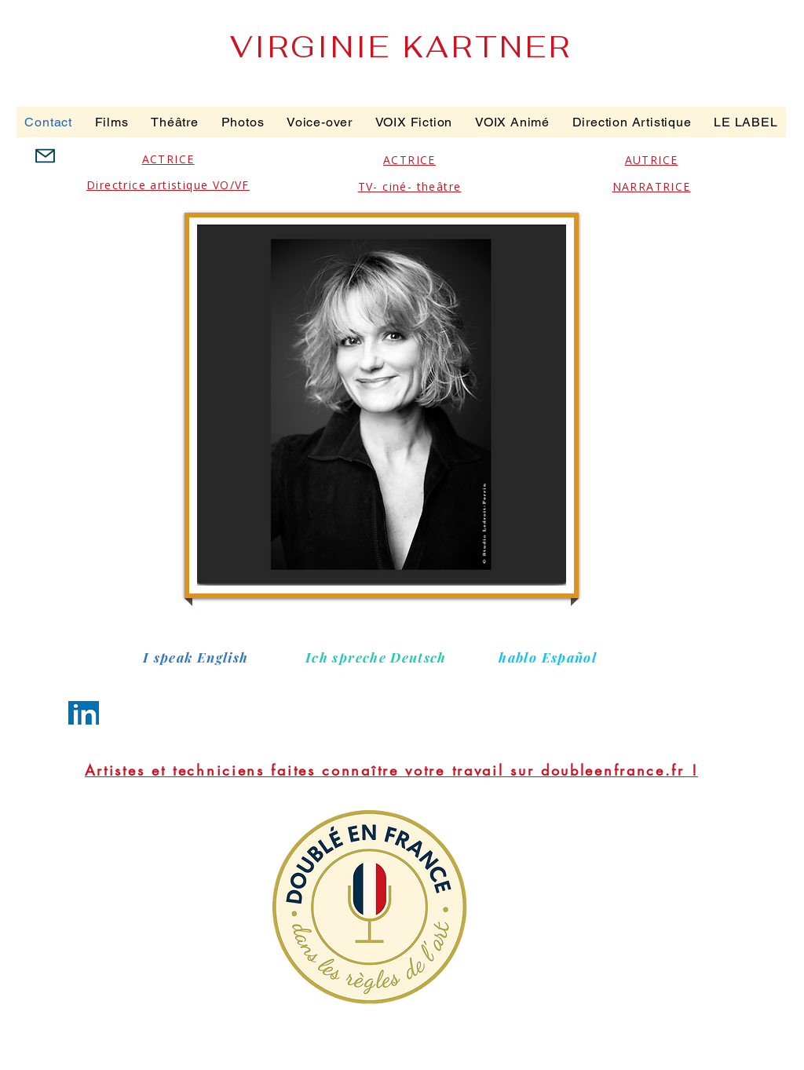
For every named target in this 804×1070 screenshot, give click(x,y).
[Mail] (44, 155)
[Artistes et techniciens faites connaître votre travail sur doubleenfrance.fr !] (391, 770)
